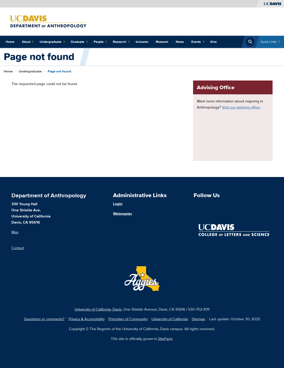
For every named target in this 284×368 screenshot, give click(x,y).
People (100, 42)
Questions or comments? (44, 319)
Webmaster (122, 213)
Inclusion (142, 41)
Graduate (79, 42)
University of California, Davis (98, 309)
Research (121, 42)
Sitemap (198, 319)
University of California (169, 319)
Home (10, 41)
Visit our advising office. (241, 107)
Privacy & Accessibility (87, 319)
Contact (17, 248)
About (28, 42)
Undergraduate (52, 42)
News (180, 41)
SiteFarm (165, 338)
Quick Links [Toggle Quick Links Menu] (269, 41)
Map (15, 232)
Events (198, 42)
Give (213, 41)
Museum (162, 41)
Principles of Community (128, 319)
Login (117, 203)
